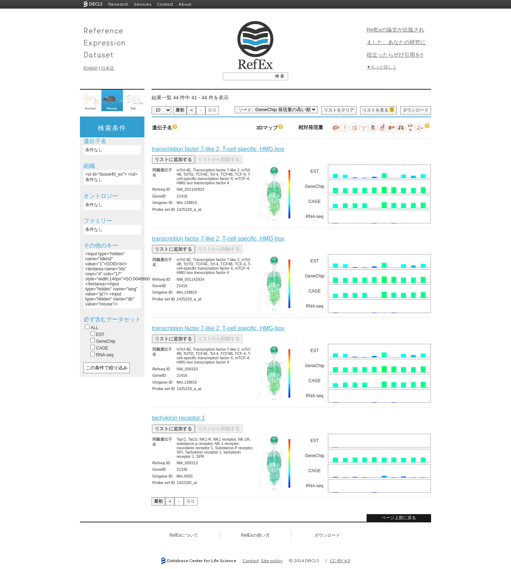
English (90, 68)
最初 (180, 110)
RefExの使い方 (255, 535)
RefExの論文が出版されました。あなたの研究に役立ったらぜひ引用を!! (396, 42)
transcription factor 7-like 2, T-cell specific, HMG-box (218, 149)
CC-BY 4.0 (340, 560)
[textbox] (247, 76)
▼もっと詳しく (382, 67)
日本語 (107, 68)
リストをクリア (339, 110)
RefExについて (184, 535)
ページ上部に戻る (399, 517)
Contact (165, 4)
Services (143, 4)
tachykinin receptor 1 (178, 418)
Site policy (271, 560)
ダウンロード (416, 110)
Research (118, 4)
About (184, 4)
